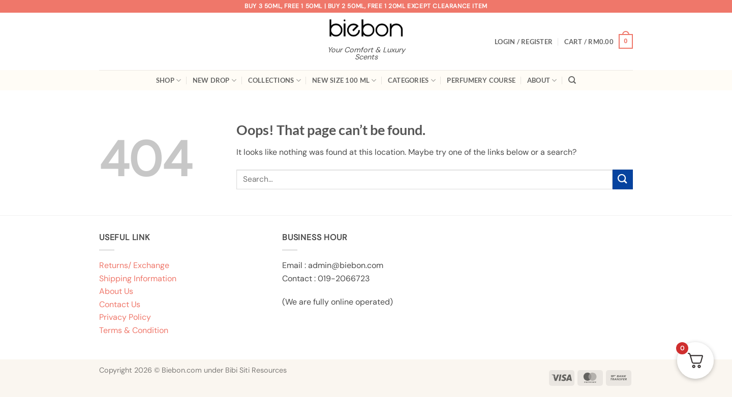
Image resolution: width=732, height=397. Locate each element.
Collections (274, 80)
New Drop (215, 80)
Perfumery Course (481, 80)
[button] (524, 41)
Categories (412, 80)
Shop (168, 80)
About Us (116, 291)
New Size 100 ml (344, 80)
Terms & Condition (133, 330)
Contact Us (119, 304)
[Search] (572, 80)
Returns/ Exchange (134, 265)
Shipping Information (137, 278)
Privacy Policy (125, 317)
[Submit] (623, 179)
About (542, 80)
